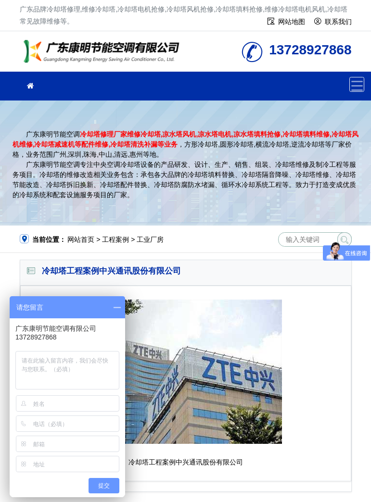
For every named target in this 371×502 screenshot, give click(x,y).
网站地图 (291, 21)
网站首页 (80, 239)
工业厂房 (150, 239)
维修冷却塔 (104, 54)
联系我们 (338, 21)
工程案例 (115, 239)
